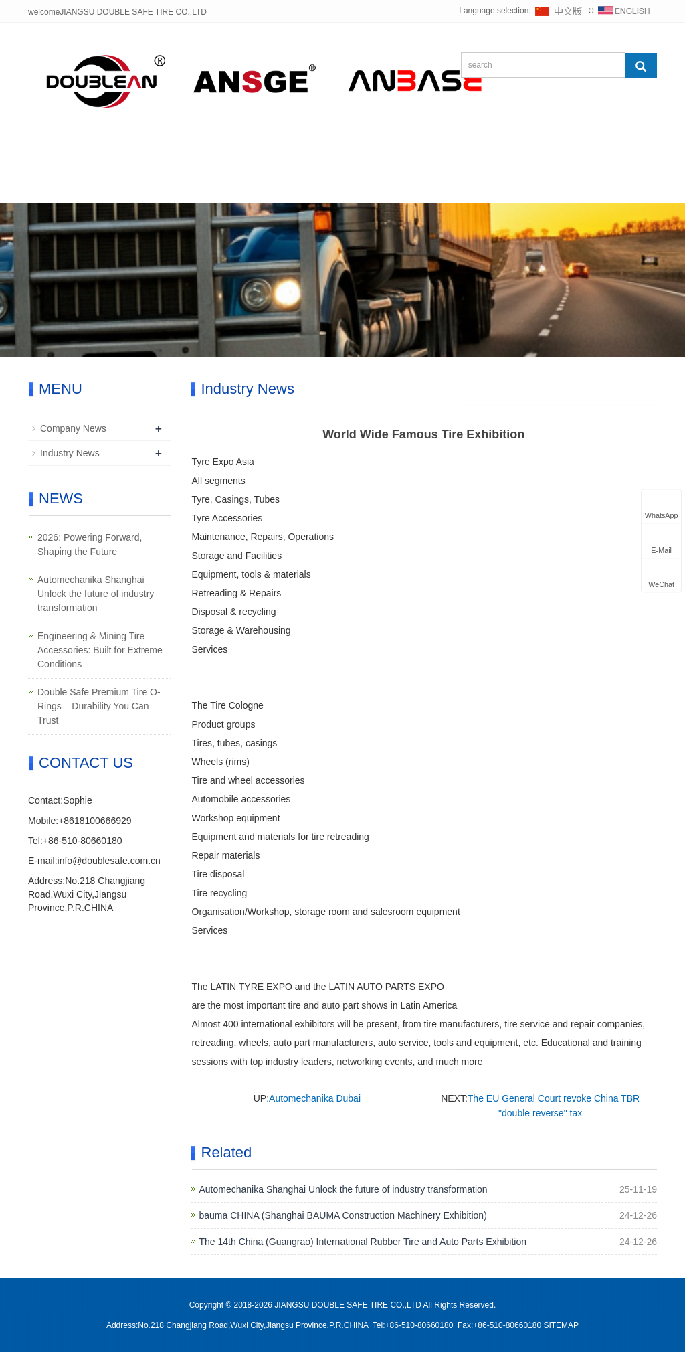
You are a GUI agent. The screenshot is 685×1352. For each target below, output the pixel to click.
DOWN (398, 155)
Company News (73, 428)
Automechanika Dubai (315, 1098)
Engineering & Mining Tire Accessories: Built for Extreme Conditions (100, 649)
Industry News (70, 453)
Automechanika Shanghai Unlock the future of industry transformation (343, 1189)
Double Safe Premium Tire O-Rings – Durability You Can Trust (99, 706)
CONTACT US (82, 187)
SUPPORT (549, 155)
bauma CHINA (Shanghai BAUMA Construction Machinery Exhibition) (343, 1215)
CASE (469, 155)
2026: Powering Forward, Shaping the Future (89, 544)
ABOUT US (147, 155)
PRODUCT (241, 155)
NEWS (324, 155)
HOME (64, 155)
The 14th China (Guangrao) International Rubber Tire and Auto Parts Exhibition (363, 1241)
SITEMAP (561, 1325)
